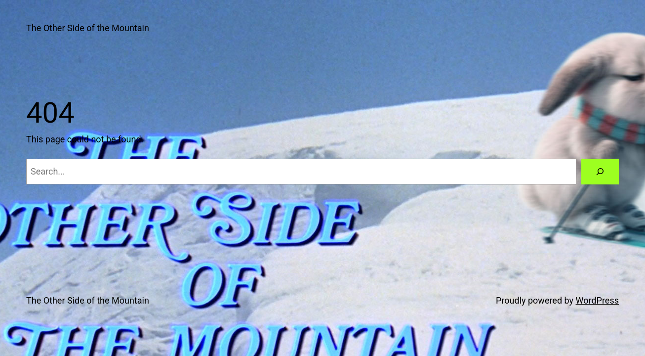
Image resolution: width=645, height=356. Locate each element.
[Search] (600, 171)
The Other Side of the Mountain (87, 28)
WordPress (597, 300)
